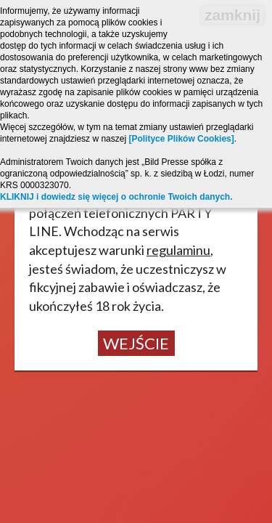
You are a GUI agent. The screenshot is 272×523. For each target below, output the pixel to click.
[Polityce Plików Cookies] (181, 139)
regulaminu (178, 250)
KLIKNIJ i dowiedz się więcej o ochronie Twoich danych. (116, 197)
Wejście (136, 343)
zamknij (232, 15)
